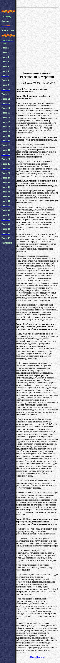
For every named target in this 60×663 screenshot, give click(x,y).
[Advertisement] (29, 39)
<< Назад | (32, 657)
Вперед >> (42, 657)
